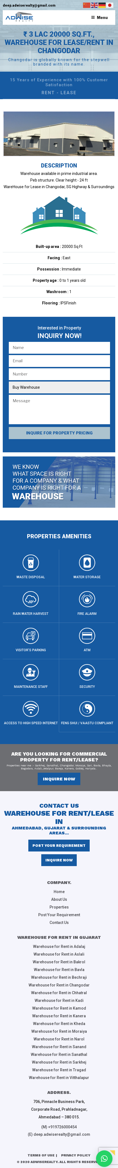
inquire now (59, 779)
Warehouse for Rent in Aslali (59, 954)
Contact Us (59, 922)
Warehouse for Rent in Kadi (59, 1000)
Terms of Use (41, 1155)
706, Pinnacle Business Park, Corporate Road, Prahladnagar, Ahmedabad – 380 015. (59, 1109)
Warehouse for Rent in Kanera (59, 1016)
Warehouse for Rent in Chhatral (59, 993)
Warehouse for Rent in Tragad (59, 1070)
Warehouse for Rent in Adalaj (59, 946)
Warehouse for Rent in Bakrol (59, 962)
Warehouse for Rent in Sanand (59, 1047)
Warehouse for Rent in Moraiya (59, 1031)
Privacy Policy (75, 1155)
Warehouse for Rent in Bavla (59, 969)
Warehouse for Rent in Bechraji (59, 977)
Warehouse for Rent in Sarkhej (59, 1062)
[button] (104, 1158)
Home (59, 891)
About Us (59, 899)
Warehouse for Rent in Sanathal (59, 1054)
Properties (59, 907)
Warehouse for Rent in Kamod (59, 1008)
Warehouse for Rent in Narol (59, 1039)
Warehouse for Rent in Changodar (59, 985)
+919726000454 (62, 1127)
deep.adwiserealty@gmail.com (29, 5)
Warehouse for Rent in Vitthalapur (59, 1077)
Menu (99, 17)
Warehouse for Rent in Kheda (59, 1023)
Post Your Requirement (59, 845)
